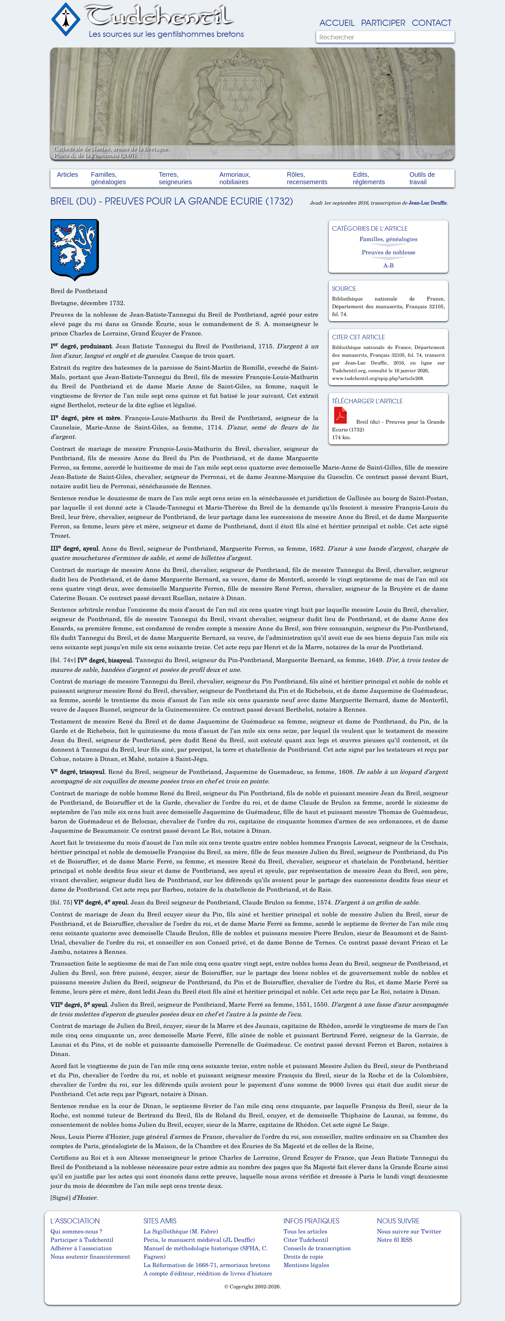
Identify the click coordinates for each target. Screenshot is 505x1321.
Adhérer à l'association (81, 1248)
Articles (67, 174)
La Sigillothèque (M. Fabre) (181, 1231)
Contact (431, 22)
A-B (388, 265)
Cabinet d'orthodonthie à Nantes (55, 1301)
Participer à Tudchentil (81, 1239)
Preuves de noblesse (388, 252)
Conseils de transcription (317, 1248)
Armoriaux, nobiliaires (235, 178)
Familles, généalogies (108, 178)
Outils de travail (422, 178)
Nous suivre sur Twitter (409, 1231)
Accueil (337, 22)
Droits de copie (303, 1256)
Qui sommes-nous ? (76, 1231)
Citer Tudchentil (306, 1239)
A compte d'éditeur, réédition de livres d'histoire (208, 1273)
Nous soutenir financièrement (90, 1256)
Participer (383, 22)
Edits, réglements (369, 178)
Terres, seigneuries (175, 178)
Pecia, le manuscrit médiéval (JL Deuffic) (199, 1239)
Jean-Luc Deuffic (428, 202)
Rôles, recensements (307, 178)
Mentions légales (306, 1265)
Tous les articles (305, 1231)
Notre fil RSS (394, 1239)
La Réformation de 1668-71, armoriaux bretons (207, 1265)
